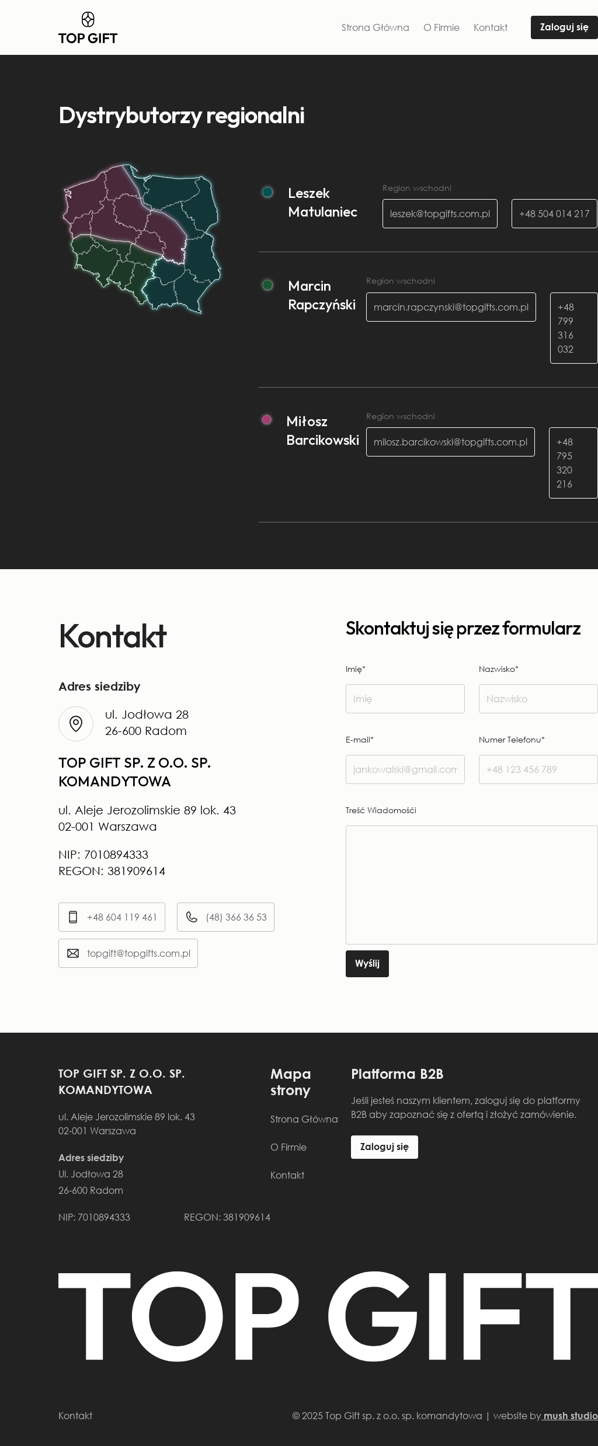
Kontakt (490, 27)
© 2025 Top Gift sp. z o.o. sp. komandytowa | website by (445, 1415)
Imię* (356, 668)
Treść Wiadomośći (381, 810)
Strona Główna (375, 27)
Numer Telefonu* (512, 739)
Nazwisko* (499, 668)
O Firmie (441, 27)
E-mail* (360, 739)
